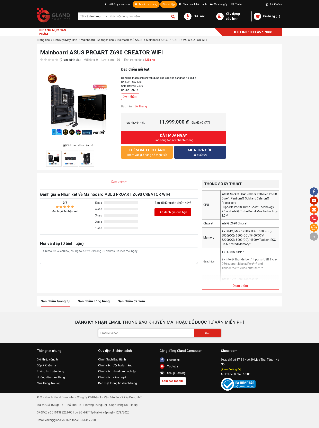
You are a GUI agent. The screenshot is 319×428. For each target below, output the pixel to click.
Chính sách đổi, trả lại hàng (115, 365)
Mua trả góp (218, 4)
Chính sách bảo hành (193, 4)
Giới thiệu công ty (48, 359)
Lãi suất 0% (200, 152)
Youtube (169, 366)
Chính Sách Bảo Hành (112, 359)
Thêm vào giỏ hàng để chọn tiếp (147, 152)
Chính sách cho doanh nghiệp (117, 371)
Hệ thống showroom (118, 4)
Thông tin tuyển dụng (50, 371)
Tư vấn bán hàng (146, 4)
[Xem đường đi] (231, 369)
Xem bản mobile (173, 381)
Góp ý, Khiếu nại (46, 365)
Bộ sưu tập (168, 4)
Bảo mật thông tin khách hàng (117, 383)
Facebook (170, 359)
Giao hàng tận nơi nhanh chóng (173, 137)
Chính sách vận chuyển (112, 377)
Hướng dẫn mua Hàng (51, 377)
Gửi (207, 333)
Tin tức (237, 4)
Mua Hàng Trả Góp (49, 383)
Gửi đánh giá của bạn (173, 212)
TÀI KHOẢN (274, 4)
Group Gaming (173, 373)
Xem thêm (130, 96)
